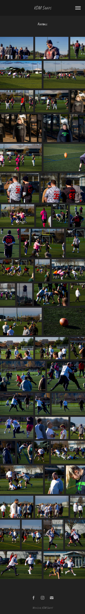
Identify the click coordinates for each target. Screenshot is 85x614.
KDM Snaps (42, 8)
